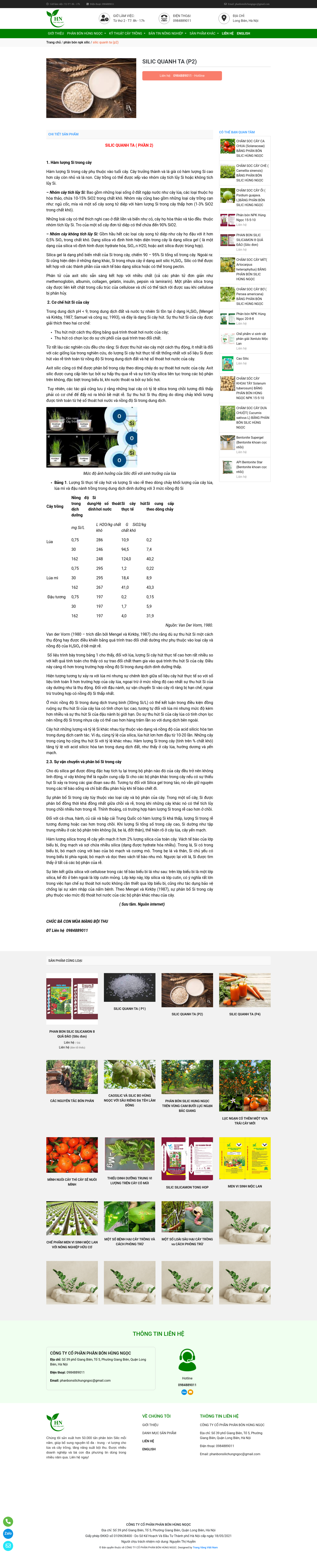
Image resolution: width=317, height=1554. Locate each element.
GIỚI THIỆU (56, 33)
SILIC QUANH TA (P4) (245, 1014)
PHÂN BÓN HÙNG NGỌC (85, 33)
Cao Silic (242, 358)
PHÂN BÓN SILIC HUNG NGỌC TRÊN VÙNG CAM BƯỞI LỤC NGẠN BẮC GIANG (187, 1106)
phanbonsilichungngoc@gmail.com (85, 1380)
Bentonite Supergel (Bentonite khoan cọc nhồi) (251, 442)
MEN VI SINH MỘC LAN (245, 1186)
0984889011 (182, 76)
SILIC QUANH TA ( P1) (130, 1009)
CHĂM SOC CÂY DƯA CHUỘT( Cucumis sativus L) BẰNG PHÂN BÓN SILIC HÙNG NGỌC (252, 417)
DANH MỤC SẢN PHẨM (159, 1433)
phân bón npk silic (77, 42)
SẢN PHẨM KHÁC (203, 33)
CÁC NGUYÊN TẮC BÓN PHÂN (72, 1101)
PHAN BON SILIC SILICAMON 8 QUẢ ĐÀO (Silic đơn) (249, 240)
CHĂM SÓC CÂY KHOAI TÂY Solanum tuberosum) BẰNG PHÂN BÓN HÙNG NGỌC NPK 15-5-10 (251, 388)
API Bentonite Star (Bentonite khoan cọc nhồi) (251, 467)
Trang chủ (53, 42)
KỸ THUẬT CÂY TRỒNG (126, 33)
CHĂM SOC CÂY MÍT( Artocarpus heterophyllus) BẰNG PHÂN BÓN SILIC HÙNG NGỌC (251, 269)
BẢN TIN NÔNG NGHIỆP (166, 33)
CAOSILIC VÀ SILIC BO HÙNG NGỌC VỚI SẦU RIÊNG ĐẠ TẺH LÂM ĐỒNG (129, 1100)
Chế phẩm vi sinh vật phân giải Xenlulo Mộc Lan (252, 339)
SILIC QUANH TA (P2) (187, 1014)
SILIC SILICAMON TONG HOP (187, 1187)
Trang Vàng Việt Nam (205, 1547)
